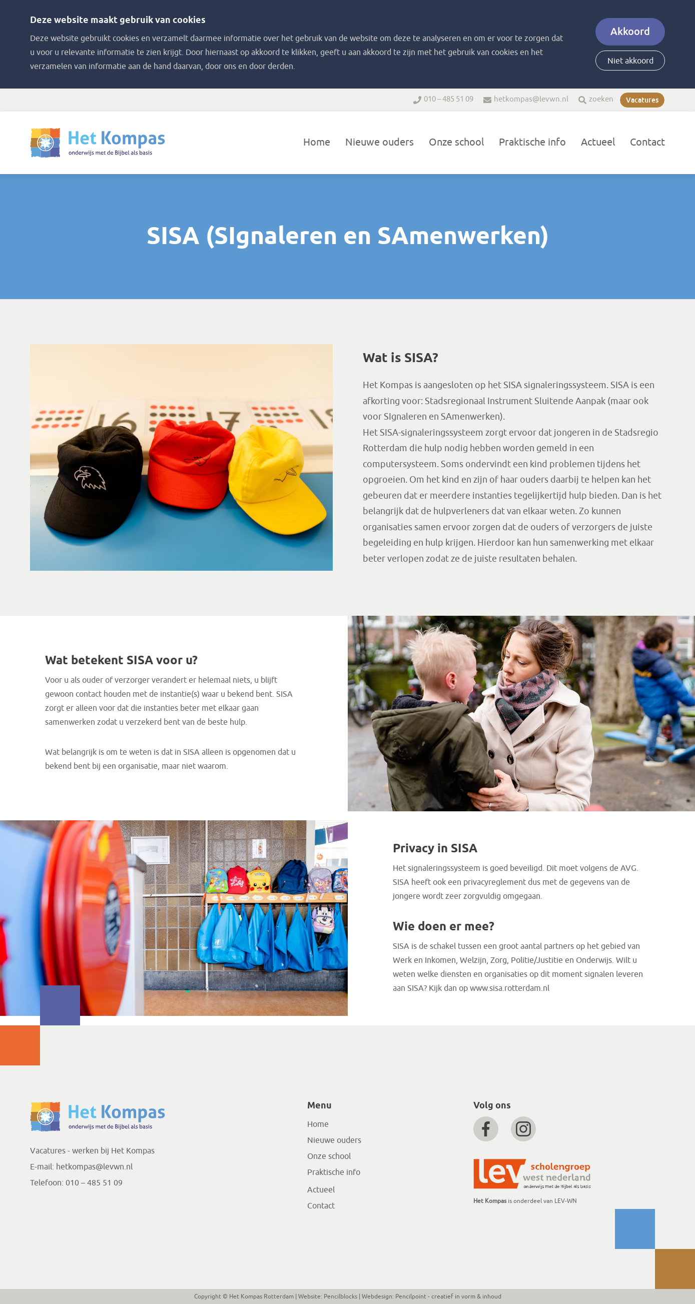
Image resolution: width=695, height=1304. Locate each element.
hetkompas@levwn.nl (531, 99)
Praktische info (532, 142)
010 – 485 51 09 (448, 99)
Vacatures (642, 100)
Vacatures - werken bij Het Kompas (92, 1151)
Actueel (598, 142)
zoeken (601, 99)
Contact (647, 142)
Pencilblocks (340, 1296)
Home (316, 142)
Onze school (456, 142)
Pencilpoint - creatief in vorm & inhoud (448, 1296)
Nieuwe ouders (379, 142)
